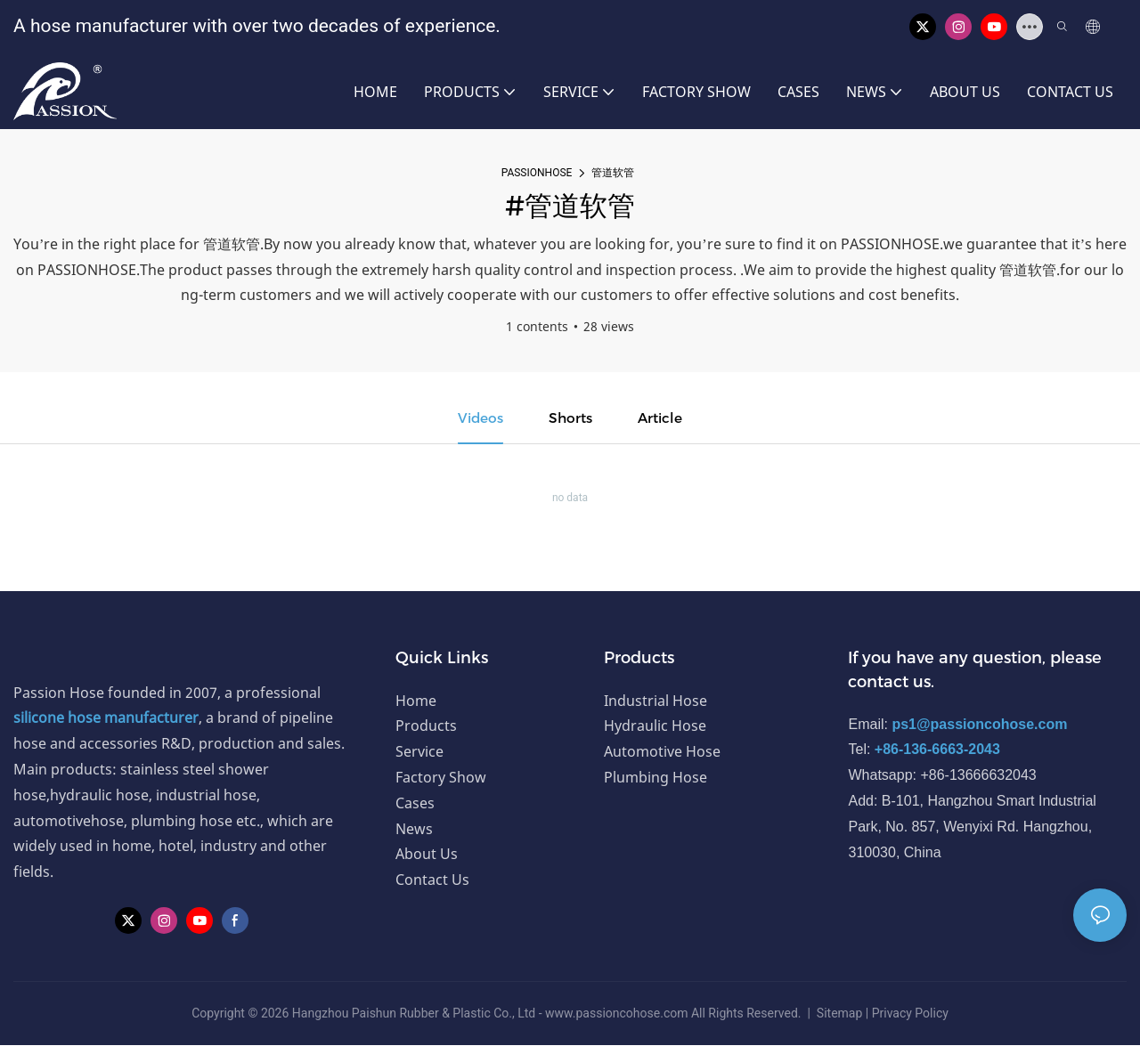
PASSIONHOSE (537, 172)
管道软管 (612, 172)
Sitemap (839, 1014)
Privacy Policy (910, 1014)
